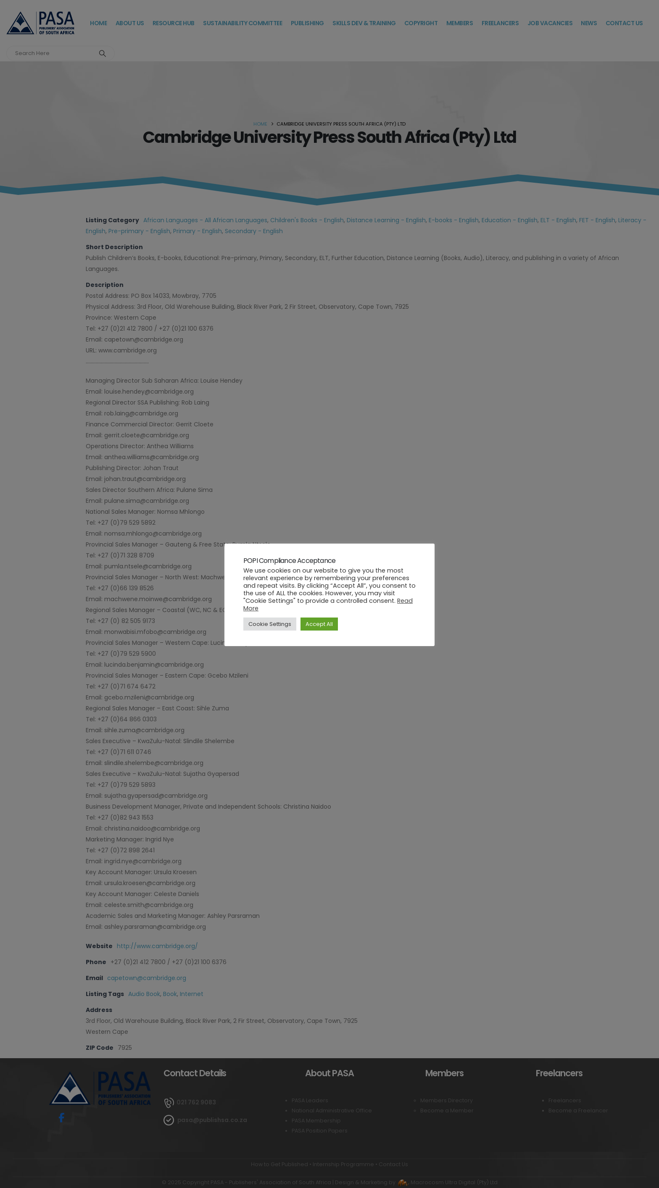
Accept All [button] (319, 624)
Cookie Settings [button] (269, 624)
